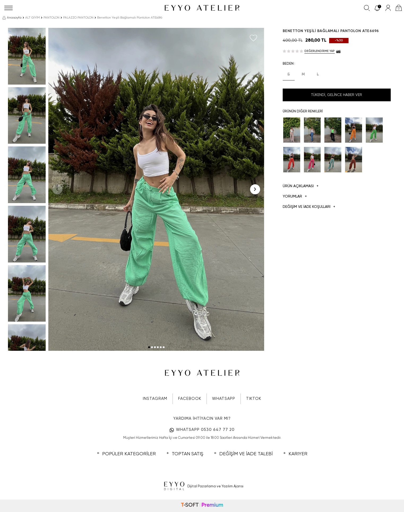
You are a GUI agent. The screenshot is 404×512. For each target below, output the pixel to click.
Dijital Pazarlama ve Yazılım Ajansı (202, 486)
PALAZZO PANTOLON (78, 17)
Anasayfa (12, 18)
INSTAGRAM (155, 399)
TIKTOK (253, 399)
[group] (156, 189)
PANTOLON (51, 17)
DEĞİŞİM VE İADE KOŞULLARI (309, 206)
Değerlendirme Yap (319, 51)
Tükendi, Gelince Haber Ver (336, 95)
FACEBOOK (189, 399)
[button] (149, 347)
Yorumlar (295, 196)
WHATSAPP (223, 399)
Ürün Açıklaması (301, 186)
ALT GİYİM (32, 17)
